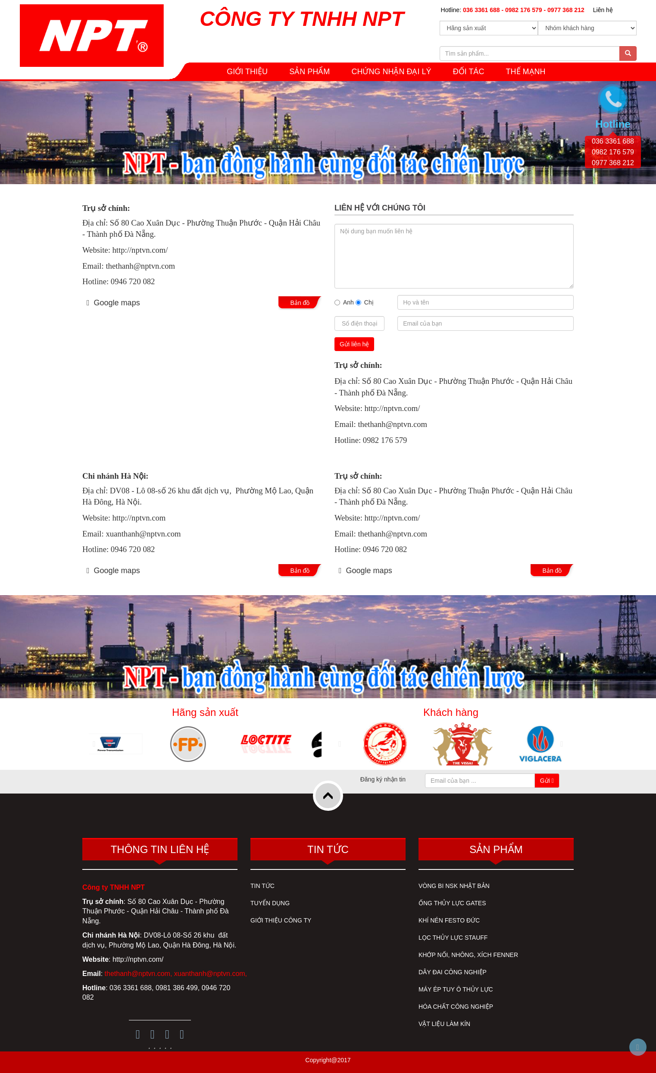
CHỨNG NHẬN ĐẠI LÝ (391, 71)
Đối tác (468, 71)
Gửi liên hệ (354, 344)
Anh (344, 302)
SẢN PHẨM (309, 71)
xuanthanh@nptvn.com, (210, 973)
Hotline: (512, 9)
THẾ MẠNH (526, 71)
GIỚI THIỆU (247, 71)
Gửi (547, 780)
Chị (365, 302)
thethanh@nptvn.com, (138, 973)
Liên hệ (603, 9)
